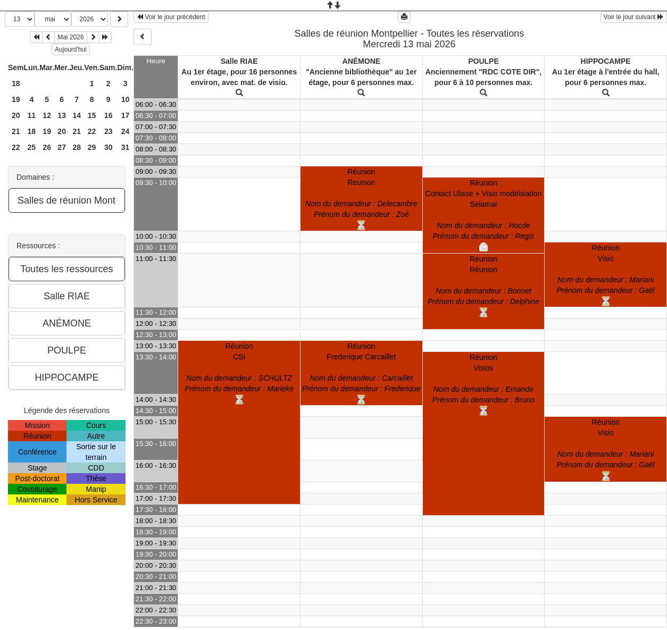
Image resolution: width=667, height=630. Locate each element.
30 (108, 147)
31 (125, 147)
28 (76, 147)
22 (92, 131)
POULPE (483, 61)
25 (32, 147)
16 (108, 115)
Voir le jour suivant (634, 17)
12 (47, 115)
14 (76, 115)
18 (16, 83)
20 (16, 115)
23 (108, 131)
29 (92, 147)
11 (32, 115)
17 (125, 115)
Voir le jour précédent (171, 17)
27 (61, 147)
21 (16, 131)
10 (125, 99)
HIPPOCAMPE (606, 61)
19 (16, 99)
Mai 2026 (70, 37)
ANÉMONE (362, 61)
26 (47, 147)
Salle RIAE (239, 61)
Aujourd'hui (71, 49)
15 (92, 115)
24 (125, 131)
